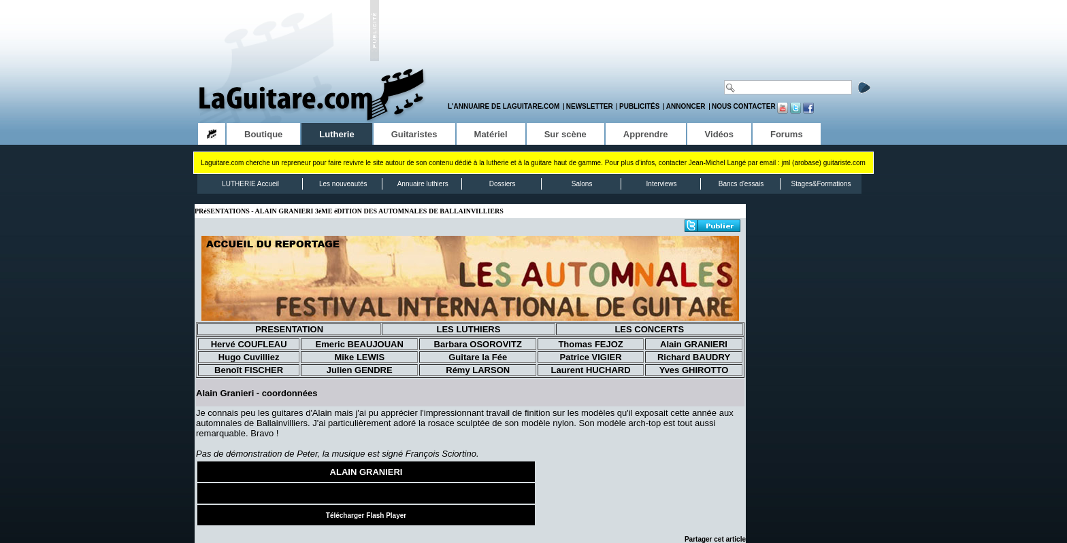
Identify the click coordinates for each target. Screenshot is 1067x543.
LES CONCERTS (649, 329)
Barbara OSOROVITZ (478, 344)
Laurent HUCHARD (591, 370)
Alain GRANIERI (693, 344)
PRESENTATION (289, 329)
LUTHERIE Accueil (250, 184)
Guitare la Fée (477, 357)
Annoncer (686, 106)
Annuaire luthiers (422, 184)
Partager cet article (715, 539)
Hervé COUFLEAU (249, 344)
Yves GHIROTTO (694, 370)
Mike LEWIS (359, 357)
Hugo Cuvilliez (249, 357)
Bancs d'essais (741, 184)
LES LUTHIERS (468, 329)
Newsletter (589, 106)
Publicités (639, 106)
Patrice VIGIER (591, 357)
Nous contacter (744, 106)
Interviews (661, 184)
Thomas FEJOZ (590, 344)
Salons (582, 184)
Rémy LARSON (478, 370)
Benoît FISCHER (248, 370)
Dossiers (502, 184)
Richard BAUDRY (693, 357)
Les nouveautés (343, 184)
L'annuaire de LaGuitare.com (503, 106)
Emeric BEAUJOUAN (360, 344)
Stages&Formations (821, 184)
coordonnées (290, 393)
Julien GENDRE (360, 370)
